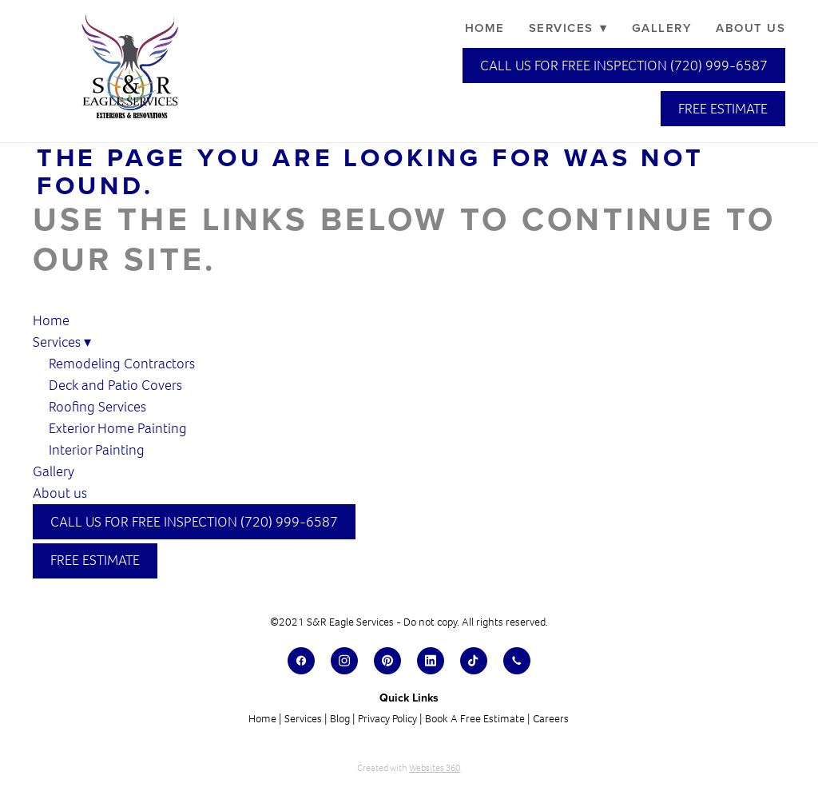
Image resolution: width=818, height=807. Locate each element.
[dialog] (698, 755)
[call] (516, 660)
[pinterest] (387, 660)
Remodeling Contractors (123, 363)
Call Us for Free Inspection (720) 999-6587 (624, 65)
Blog (340, 718)
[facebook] (301, 660)
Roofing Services (97, 406)
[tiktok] (473, 660)
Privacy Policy (387, 718)
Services (568, 27)
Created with (408, 767)
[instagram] (344, 660)
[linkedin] (430, 660)
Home (485, 27)
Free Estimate (723, 108)
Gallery (662, 27)
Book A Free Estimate (475, 718)
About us (750, 27)
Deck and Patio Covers (115, 385)
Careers (551, 718)
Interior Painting (97, 449)
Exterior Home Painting (118, 428)
